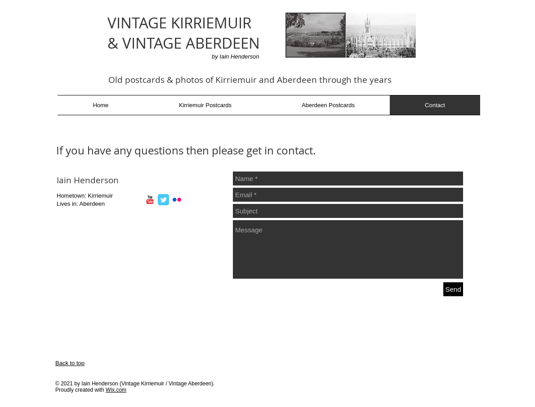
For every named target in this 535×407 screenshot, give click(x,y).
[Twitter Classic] (163, 199)
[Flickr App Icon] (177, 199)
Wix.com (116, 390)
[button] (205, 105)
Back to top (70, 363)
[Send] (453, 289)
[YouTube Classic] (150, 199)
